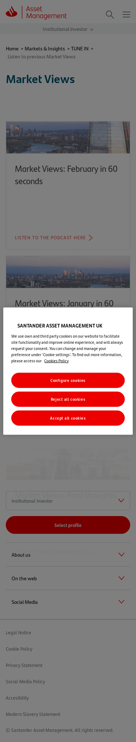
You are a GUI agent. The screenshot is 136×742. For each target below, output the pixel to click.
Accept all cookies (68, 418)
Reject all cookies (68, 399)
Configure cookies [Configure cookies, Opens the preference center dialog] (68, 380)
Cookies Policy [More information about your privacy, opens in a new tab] (56, 361)
